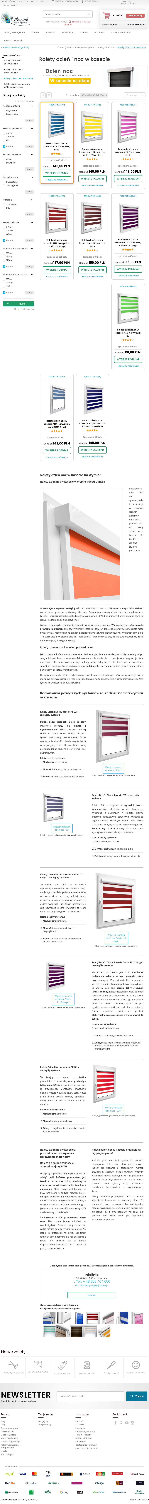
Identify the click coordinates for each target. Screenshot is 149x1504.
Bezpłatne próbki (90, 1)
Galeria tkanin (7, 1431)
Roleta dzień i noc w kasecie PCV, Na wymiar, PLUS (56, 146)
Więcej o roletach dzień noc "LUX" (113, 1109)
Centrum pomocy (9, 1428)
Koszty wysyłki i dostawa (86, 1448)
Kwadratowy (12, 182)
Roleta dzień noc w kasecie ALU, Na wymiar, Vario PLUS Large (128, 242)
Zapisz (136, 1396)
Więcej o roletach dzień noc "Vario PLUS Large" (63, 999)
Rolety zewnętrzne (121, 32)
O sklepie (79, 1424)
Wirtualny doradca (9, 1438)
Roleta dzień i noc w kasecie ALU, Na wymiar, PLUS (92, 243)
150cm (9, 253)
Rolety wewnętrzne (14, 32)
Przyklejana (11, 110)
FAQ (3, 1424)
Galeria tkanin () (10, 5)
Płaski (8, 159)
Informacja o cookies (139, 1499)
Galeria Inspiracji (8, 1434)
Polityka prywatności (85, 1431)
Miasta (4, 1451)
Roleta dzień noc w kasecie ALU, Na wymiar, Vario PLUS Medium (92, 423)
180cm (9, 282)
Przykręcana (12, 114)
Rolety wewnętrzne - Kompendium (10, 1446)
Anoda (9, 133)
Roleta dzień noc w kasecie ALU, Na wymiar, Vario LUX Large (57, 243)
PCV (8, 208)
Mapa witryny (7, 1454)
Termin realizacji (83, 1434)
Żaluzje (35, 32)
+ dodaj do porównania (57, 180)
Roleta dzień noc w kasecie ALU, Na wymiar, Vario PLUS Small (57, 424)
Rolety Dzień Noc (12, 55)
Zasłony (83, 32)
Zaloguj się (43, 1421)
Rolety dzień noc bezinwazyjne (12, 62)
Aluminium (11, 204)
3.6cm (9, 227)
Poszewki (99, 32)
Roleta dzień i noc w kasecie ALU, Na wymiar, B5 (128, 333)
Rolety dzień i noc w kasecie (18, 78)
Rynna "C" (11, 162)
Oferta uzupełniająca (11, 1441)
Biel (7, 140)
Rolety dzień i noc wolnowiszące (13, 71)
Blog (21, 1)
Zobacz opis (135, 95)
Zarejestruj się (44, 1424)
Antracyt (10, 136)
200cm (9, 286)
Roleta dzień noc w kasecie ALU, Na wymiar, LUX (128, 152)
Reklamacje (80, 1441)
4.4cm (9, 230)
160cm (9, 256)
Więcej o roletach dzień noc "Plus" (113, 769)
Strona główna (8, 1)
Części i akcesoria (13, 40)
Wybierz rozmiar (56, 173)
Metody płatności (83, 1438)
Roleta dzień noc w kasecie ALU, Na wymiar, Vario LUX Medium (92, 152)
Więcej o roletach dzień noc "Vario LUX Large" (116, 938)
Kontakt (30, 1)
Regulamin (80, 1428)
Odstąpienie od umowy (86, 1445)
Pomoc (41, 1)
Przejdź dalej (135, 15)
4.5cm (9, 234)
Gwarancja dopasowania (65, 1)
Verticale (50, 32)
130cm (9, 279)
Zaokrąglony (12, 185)
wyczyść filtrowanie (24, 101)
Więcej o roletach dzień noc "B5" (61, 828)
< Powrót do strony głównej (15, 47)
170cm (9, 260)
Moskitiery (67, 32)
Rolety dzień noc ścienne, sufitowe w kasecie (17, 85)
